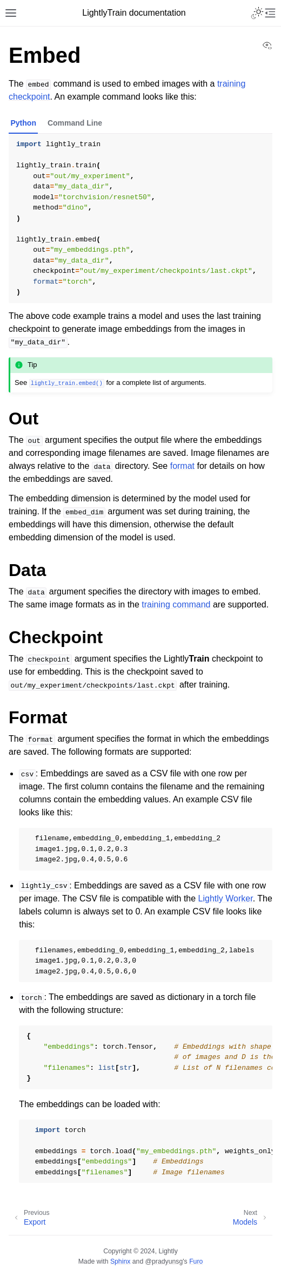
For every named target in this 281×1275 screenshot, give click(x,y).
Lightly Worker (225, 898)
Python (23, 123)
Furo (196, 1261)
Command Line (75, 123)
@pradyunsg (164, 1261)
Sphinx (120, 1261)
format (182, 465)
